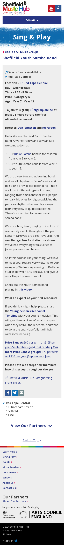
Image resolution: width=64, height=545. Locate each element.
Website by (10, 540)
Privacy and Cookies (12, 530)
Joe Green (49, 128)
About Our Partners (14, 501)
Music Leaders (11, 467)
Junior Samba (22, 154)
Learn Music (10, 451)
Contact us (9, 487)
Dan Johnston (27, 128)
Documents (9, 472)
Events (6, 462)
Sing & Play (9, 456)
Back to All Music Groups (21, 52)
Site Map (7, 534)
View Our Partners (31, 425)
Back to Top (32, 440)
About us (8, 482)
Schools (7, 477)
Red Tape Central (36, 83)
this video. (25, 289)
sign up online (43, 110)
